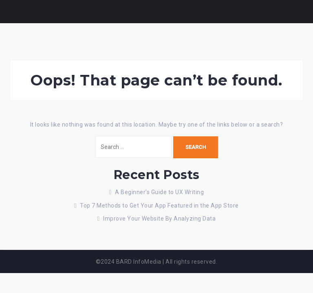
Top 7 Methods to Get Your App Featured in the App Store (159, 205)
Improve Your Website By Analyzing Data (159, 218)
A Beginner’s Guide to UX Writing (159, 192)
